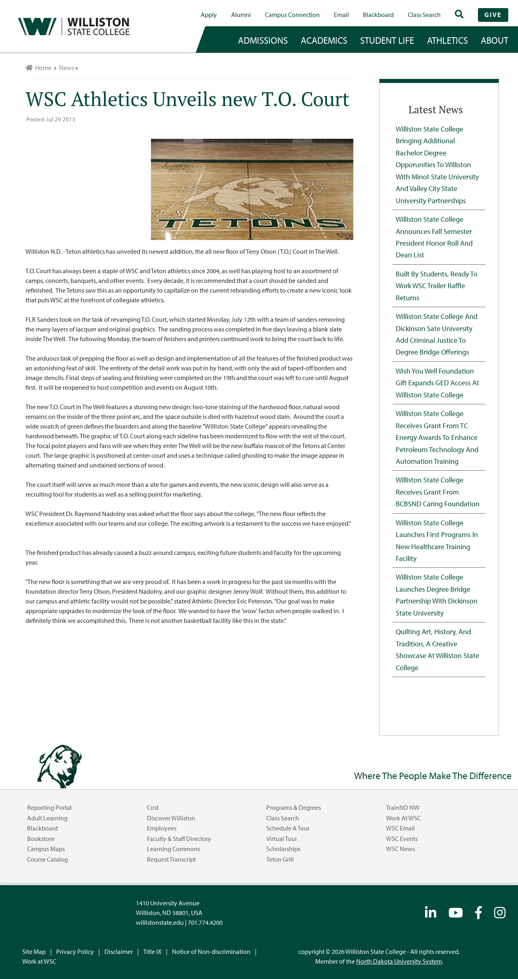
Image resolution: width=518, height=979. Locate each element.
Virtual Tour (281, 839)
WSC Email (400, 828)
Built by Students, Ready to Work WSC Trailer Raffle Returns (437, 285)
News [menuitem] (66, 68)
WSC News (400, 849)
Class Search (424, 15)
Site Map (34, 951)
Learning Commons (173, 849)
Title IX (152, 951)
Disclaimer (118, 951)
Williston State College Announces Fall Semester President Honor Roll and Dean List (434, 236)
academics (324, 40)
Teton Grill (280, 859)
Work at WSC (403, 818)
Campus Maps (46, 849)
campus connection (292, 15)
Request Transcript (171, 859)
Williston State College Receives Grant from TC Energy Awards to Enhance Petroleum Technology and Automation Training (437, 437)
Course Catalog (47, 859)
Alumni (241, 15)
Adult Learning (47, 818)
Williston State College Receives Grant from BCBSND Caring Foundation (438, 491)
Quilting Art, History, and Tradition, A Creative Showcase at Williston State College (437, 649)
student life (387, 40)
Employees (161, 828)
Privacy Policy (75, 951)
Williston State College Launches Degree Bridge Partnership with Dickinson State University (437, 594)
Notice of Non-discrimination (211, 951)
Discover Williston (171, 818)
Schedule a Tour (288, 828)
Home (38, 68)
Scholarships (283, 849)
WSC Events (402, 839)
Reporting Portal (49, 807)
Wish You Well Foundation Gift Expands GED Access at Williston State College (437, 382)
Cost (153, 807)
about (494, 40)
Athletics (447, 40)
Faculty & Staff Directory (179, 839)
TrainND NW (403, 807)
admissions (263, 40)
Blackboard (378, 15)
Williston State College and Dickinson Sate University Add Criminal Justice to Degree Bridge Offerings (437, 334)
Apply (209, 15)
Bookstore (41, 839)
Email (341, 15)
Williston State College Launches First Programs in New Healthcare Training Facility (437, 540)
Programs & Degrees (293, 807)
